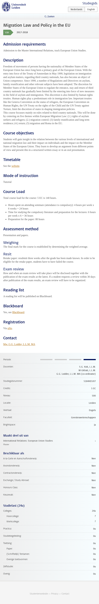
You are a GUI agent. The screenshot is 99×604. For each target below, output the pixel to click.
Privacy (54, 593)
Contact (65, 593)
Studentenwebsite (39, 593)
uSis (9, 328)
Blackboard (18, 312)
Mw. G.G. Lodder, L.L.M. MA (19, 344)
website (15, 166)
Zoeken (51, 16)
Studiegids (89, 3)
